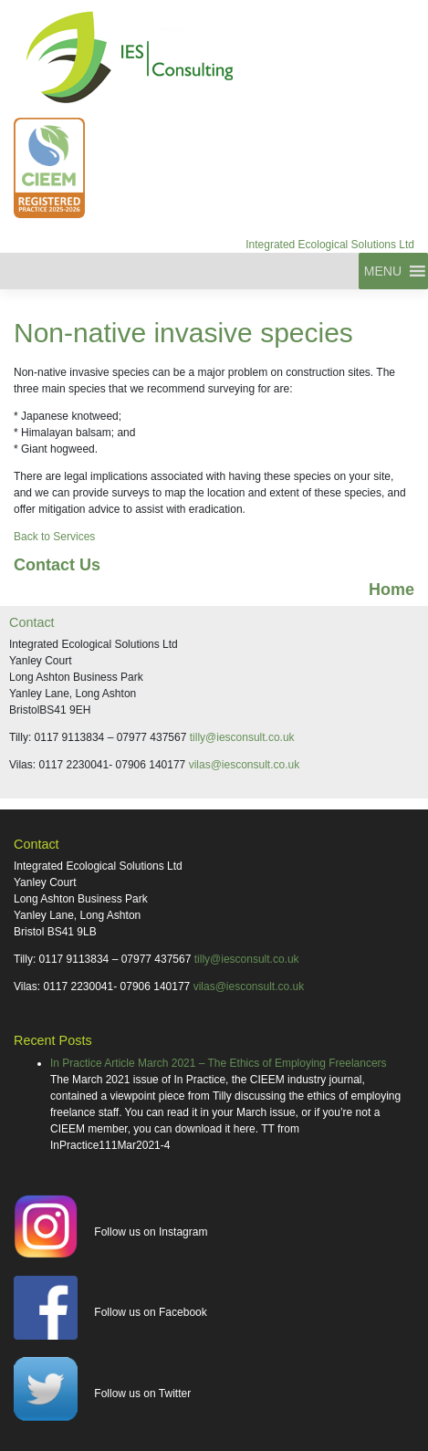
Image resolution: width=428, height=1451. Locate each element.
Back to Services (54, 536)
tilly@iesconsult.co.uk (242, 737)
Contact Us (57, 565)
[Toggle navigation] (8, 271)
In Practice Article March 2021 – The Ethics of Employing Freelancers (218, 1063)
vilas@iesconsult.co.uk (244, 764)
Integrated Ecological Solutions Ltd (329, 244)
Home (391, 589)
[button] (383, 271)
